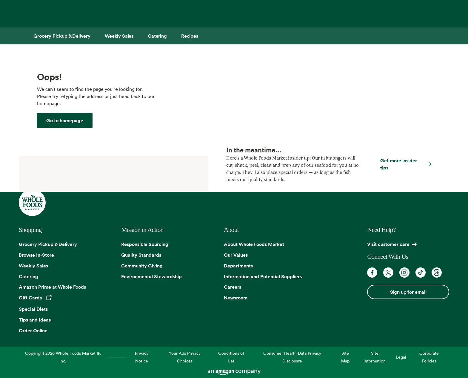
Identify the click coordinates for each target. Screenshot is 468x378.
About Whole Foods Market (254, 244)
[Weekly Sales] (119, 35)
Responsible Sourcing (144, 244)
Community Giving (142, 265)
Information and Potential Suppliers (263, 276)
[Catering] (157, 35)
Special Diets (33, 309)
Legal (401, 357)
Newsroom (235, 297)
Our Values (236, 255)
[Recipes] (189, 35)
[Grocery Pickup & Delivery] (61, 35)
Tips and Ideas (35, 319)
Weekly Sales (33, 265)
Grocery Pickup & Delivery (48, 244)
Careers (232, 287)
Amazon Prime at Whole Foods (52, 287)
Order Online (33, 330)
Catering (28, 276)
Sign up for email (408, 292)
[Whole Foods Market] (65, 120)
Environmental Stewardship (151, 276)
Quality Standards (141, 255)
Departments (238, 265)
